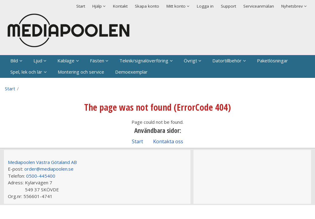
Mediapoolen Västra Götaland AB (42, 162)
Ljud (37, 60)
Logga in (205, 6)
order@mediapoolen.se (49, 169)
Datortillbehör (226, 60)
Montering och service (81, 72)
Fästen (97, 60)
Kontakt (120, 6)
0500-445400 (40, 176)
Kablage (65, 60)
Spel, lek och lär (26, 72)
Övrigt (190, 60)
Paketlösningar (272, 60)
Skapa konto (147, 6)
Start (80, 6)
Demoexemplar (131, 72)
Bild (14, 60)
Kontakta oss (168, 141)
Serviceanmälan (258, 6)
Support (228, 6)
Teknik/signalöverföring (143, 60)
